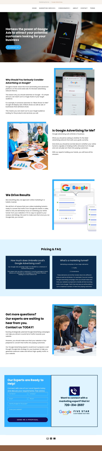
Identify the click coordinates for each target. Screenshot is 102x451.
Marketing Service (44, 2)
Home (34, 8)
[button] (13, 47)
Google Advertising (56, 2)
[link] (47, 8)
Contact (84, 8)
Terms (92, 8)
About (75, 8)
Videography (63, 8)
